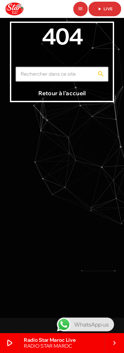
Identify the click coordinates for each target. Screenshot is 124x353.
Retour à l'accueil (62, 93)
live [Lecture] (104, 9)
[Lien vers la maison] (14, 9)
